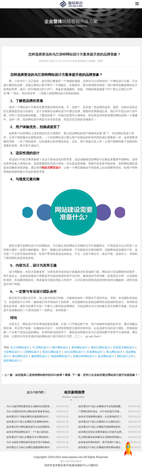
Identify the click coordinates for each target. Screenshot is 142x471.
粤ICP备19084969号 (71, 461)
